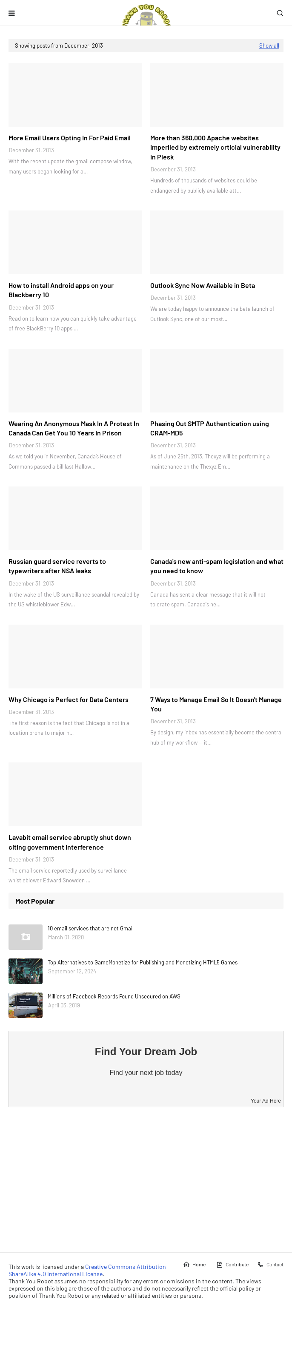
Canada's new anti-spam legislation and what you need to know (216, 565)
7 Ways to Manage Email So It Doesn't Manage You (216, 704)
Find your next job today (146, 1072)
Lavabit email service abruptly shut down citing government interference (70, 841)
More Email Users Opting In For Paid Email (70, 138)
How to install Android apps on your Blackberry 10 (61, 290)
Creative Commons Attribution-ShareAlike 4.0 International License (89, 1270)
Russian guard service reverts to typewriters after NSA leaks (57, 565)
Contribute (232, 1264)
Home (194, 1264)
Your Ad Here (266, 1101)
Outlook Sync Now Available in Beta (202, 285)
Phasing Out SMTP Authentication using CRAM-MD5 (209, 428)
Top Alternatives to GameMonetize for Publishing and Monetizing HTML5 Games (143, 962)
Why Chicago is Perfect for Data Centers (69, 699)
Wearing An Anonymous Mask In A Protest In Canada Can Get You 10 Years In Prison (74, 428)
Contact (270, 1264)
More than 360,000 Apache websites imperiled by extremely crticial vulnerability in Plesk (215, 147)
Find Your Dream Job (146, 1051)
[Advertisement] (146, 1179)
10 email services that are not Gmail (91, 928)
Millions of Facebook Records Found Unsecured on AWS (114, 996)
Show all (269, 45)
